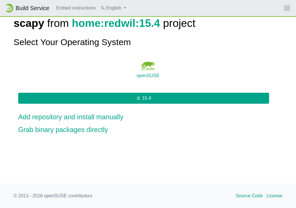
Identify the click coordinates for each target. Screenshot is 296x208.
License (274, 195)
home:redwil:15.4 (116, 23)
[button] (113, 8)
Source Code (249, 195)
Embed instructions (76, 7)
